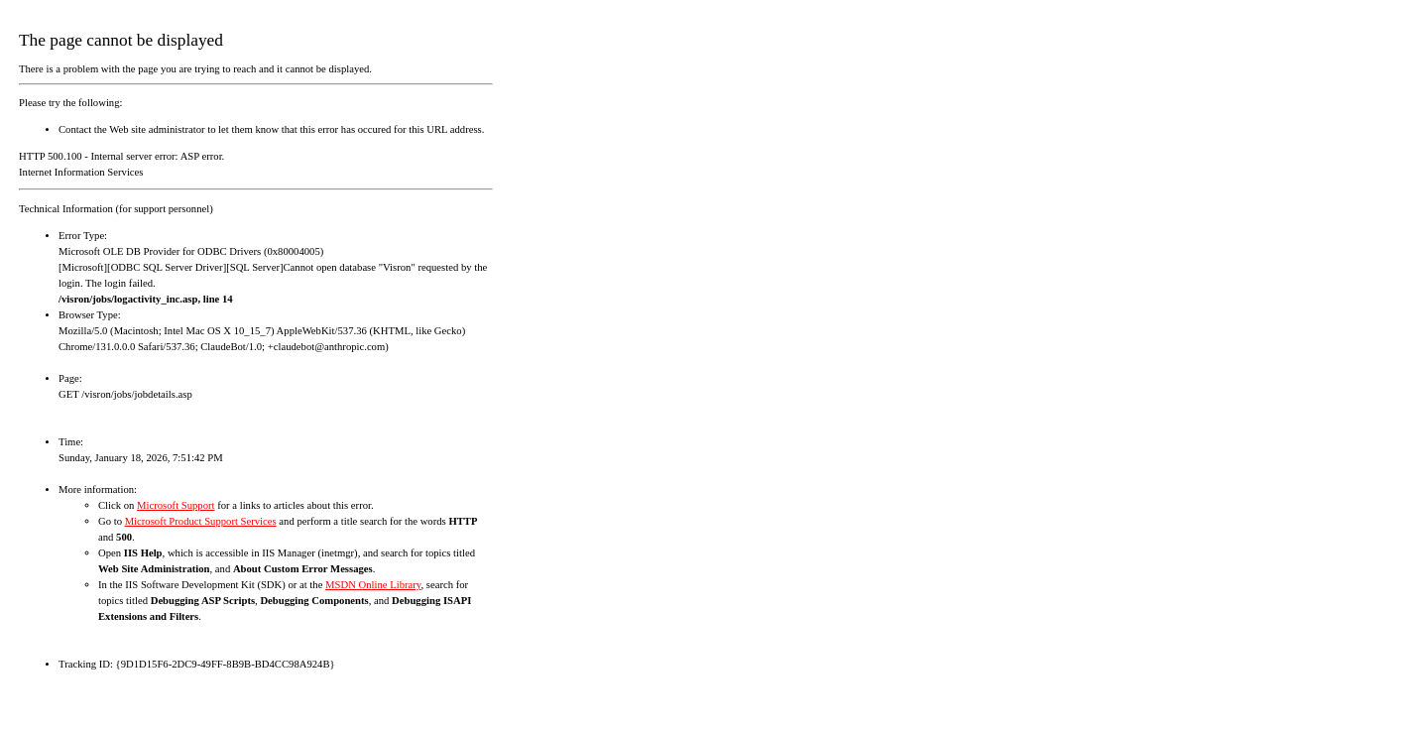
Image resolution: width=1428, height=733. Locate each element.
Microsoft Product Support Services (201, 521)
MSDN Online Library (372, 584)
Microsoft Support (175, 505)
